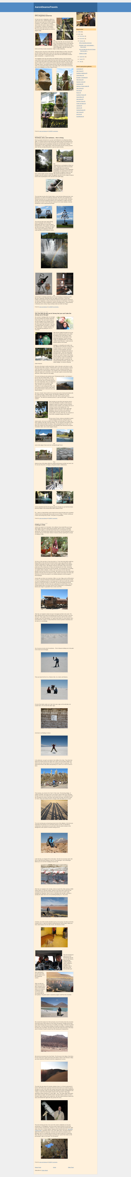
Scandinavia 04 (80, 116)
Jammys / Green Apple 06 (82, 86)
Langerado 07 (79, 69)
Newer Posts (38, 1167)
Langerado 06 (79, 84)
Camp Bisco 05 (80, 97)
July (80, 61)
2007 (79, 34)
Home (54, 1167)
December (82, 36)
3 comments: (55, 1162)
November (82, 38)
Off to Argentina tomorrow (43, 15)
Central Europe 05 (80, 110)
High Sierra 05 (79, 99)
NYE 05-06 (79, 90)
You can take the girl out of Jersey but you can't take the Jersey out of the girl (53, 314)
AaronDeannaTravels (46, 7)
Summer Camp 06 (80, 82)
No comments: (55, 306)
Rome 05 (78, 92)
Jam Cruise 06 (79, 88)
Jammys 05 (79, 107)
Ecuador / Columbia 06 (81, 77)
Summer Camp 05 (80, 101)
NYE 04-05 (79, 114)
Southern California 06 (81, 73)
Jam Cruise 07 (79, 71)
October (81, 41)
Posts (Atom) (45, 1170)
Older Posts (71, 1167)
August (81, 59)
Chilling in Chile (40, 525)
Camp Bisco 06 (80, 75)
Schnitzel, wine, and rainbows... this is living (49, 137)
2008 (79, 31)
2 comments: (55, 131)
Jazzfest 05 (79, 105)
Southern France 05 (81, 94)
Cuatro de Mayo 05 (81, 103)
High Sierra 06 (79, 79)
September (82, 56)
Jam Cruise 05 (79, 112)
